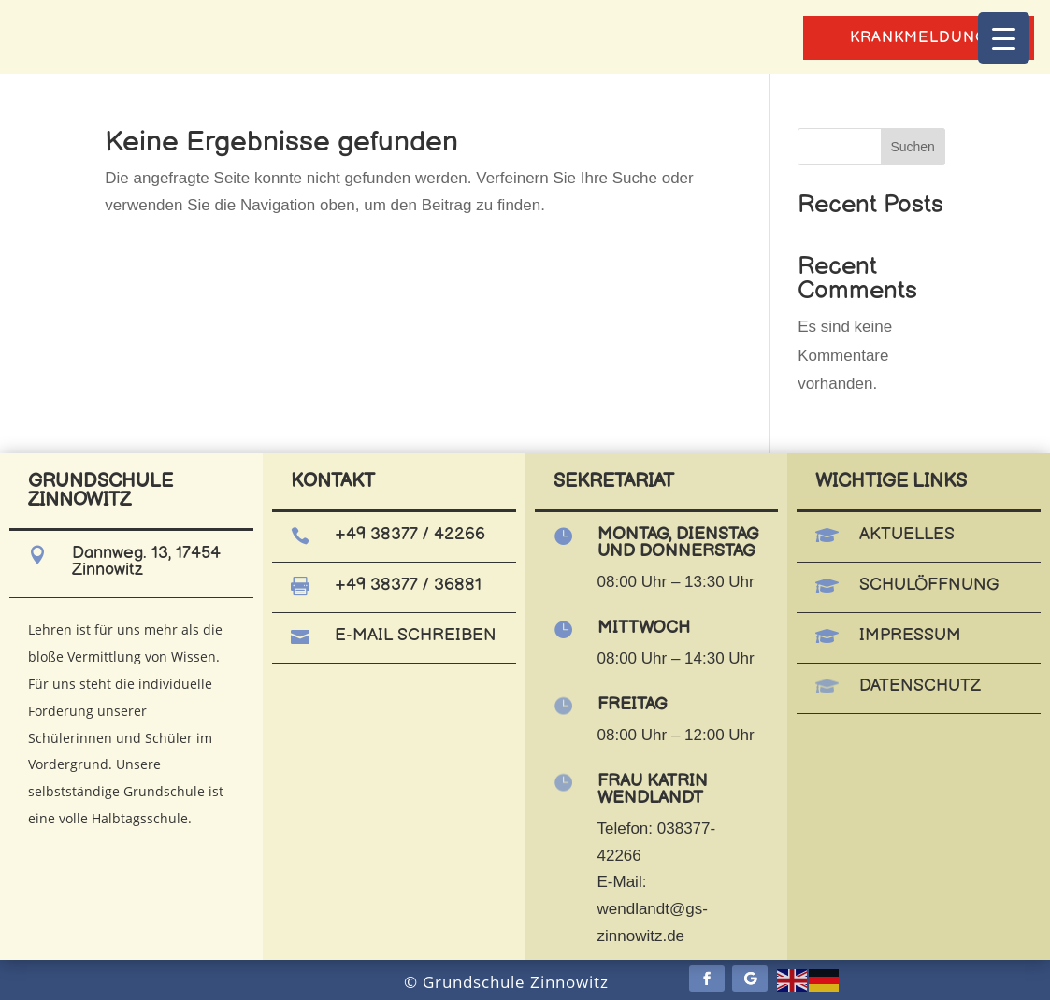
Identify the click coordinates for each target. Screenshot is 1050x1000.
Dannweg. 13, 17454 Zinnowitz (146, 561)
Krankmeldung (918, 38)
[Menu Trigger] (1003, 38)
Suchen (912, 146)
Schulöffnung (929, 584)
